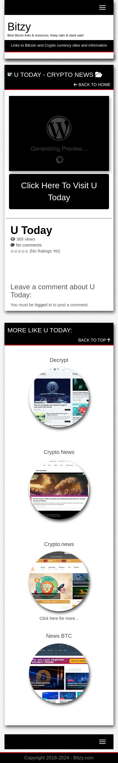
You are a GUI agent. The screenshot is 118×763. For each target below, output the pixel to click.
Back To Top (94, 340)
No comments (29, 245)
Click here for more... (59, 618)
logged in (43, 304)
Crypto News (70, 74)
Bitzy (19, 27)
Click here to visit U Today (59, 191)
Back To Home (92, 84)
